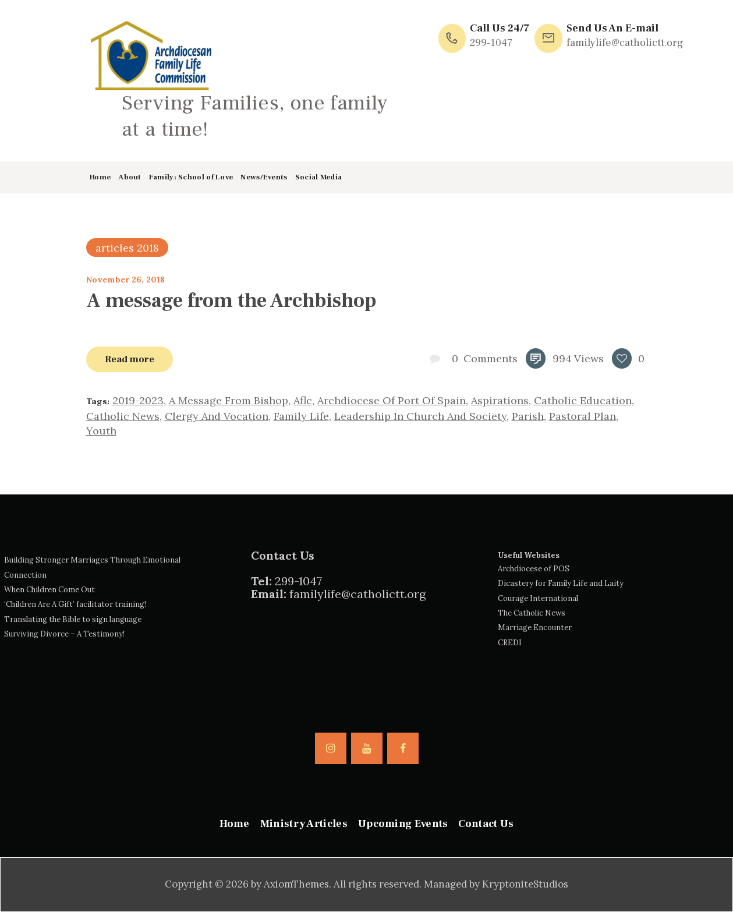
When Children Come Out (49, 590)
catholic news (123, 416)
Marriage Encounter (535, 627)
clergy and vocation (216, 416)
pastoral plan (582, 416)
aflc (302, 400)
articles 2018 (127, 247)
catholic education (583, 400)
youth (101, 430)
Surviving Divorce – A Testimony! (64, 634)
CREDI (510, 643)
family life (301, 416)
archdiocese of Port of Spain (391, 400)
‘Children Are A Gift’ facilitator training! (75, 604)
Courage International (538, 598)
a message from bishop (228, 400)
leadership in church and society (420, 416)
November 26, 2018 (125, 279)
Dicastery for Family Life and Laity (561, 583)
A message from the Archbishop (231, 300)
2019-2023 (138, 400)
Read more (129, 359)
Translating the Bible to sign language (72, 619)
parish (528, 416)
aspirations (500, 400)
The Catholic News (531, 613)
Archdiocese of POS (533, 569)
